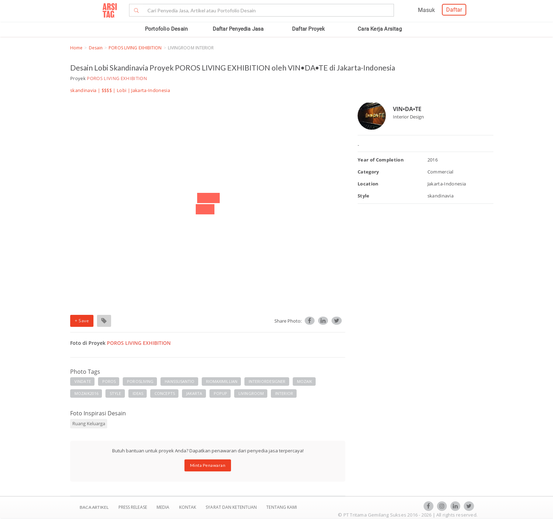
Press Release (132, 507)
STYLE (115, 393)
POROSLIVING (140, 381)
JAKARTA (194, 393)
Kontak (188, 507)
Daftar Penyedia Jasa (238, 29)
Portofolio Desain (166, 29)
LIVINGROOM (251, 393)
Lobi (121, 90)
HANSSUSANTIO (179, 381)
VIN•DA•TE (407, 109)
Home (76, 48)
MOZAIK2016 (86, 393)
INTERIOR (284, 393)
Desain (96, 48)
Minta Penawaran (208, 465)
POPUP (220, 393)
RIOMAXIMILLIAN (221, 381)
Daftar (454, 9)
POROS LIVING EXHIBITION (135, 48)
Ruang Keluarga (88, 423)
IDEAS (138, 393)
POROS (109, 381)
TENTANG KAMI (281, 507)
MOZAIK (304, 381)
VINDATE (82, 381)
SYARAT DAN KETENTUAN (232, 507)
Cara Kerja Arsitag (380, 29)
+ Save (82, 321)
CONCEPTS (164, 393)
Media (164, 507)
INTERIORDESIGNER (267, 381)
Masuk (426, 10)
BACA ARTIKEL (94, 507)
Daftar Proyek (308, 29)
